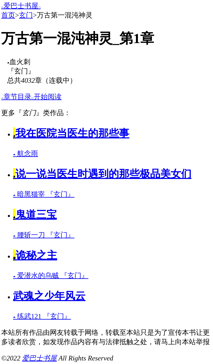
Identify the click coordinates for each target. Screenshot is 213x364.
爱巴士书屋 (21, 6)
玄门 (26, 15)
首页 (8, 15)
